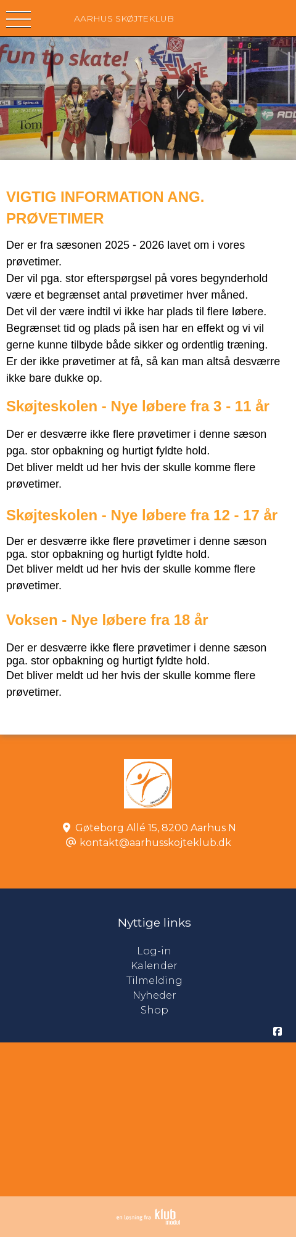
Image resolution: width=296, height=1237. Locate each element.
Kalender (154, 966)
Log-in (216, 951)
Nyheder (154, 995)
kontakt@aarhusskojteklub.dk (155, 842)
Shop (154, 1010)
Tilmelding (154, 980)
